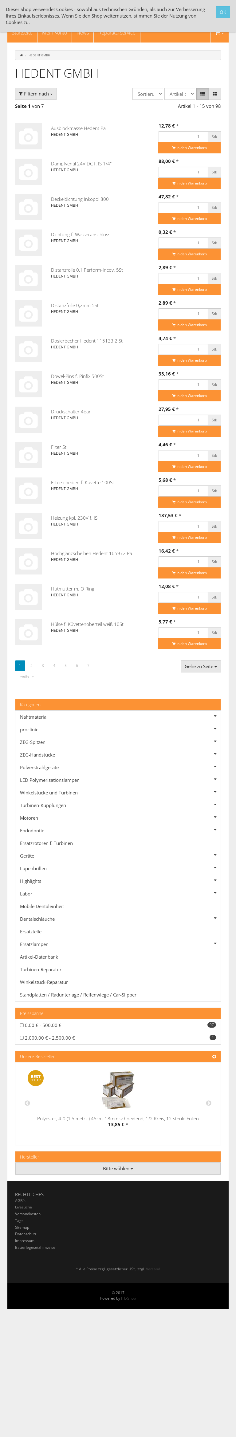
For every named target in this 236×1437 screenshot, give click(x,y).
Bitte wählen (118, 1168)
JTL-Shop (128, 1298)
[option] (118, 1103)
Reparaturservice (117, 32)
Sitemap (22, 1227)
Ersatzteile (30, 931)
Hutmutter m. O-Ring (72, 589)
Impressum (24, 1240)
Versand (153, 1269)
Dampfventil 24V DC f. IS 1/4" (81, 163)
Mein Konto (54, 32)
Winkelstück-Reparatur (44, 982)
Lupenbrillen (120, 867)
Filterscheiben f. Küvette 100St (82, 482)
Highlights (120, 880)
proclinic (120, 728)
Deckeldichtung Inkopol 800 (80, 199)
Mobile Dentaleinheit (42, 906)
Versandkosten (28, 1213)
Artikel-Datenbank (39, 957)
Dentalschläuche (120, 918)
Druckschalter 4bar (71, 411)
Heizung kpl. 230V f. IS (74, 518)
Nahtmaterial (120, 716)
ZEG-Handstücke (120, 754)
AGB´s (20, 1200)
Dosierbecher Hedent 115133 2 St (87, 341)
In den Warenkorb (189, 147)
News (83, 32)
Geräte (120, 855)
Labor (120, 893)
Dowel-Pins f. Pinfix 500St (77, 376)
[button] (202, 94)
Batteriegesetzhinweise (35, 1247)
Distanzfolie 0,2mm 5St (75, 305)
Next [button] (208, 1103)
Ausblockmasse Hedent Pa (78, 128)
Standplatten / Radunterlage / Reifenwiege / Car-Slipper (78, 995)
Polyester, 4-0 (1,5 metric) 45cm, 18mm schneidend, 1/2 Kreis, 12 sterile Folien (118, 1118)
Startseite (22, 32)
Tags (19, 1220)
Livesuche (23, 1207)
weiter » (26, 676)
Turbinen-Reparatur (40, 969)
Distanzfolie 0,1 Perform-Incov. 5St (87, 270)
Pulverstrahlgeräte (120, 766)
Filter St (58, 447)
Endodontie (120, 829)
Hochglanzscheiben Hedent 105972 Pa (91, 553)
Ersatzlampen (120, 943)
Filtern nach (36, 94)
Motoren (120, 817)
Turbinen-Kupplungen (120, 804)
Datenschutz (26, 1233)
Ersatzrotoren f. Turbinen (46, 843)
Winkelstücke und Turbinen (120, 792)
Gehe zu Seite (201, 666)
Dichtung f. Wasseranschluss (80, 234)
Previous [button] (27, 1103)
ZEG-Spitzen (120, 741)
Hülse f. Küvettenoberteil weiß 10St (87, 624)
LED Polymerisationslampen (120, 779)
